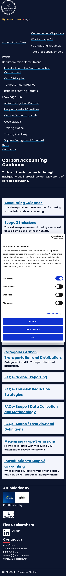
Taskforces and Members (47, 52)
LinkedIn (16, 530)
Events (6, 57)
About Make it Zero (14, 42)
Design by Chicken (27, 572)
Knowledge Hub (12, 97)
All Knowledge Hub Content (21, 103)
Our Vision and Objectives (47, 33)
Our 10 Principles (14, 78)
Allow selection (33, 329)
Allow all (33, 321)
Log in (27, 19)
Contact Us (9, 149)
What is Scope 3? (42, 39)
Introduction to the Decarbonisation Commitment (27, 70)
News (5, 145)
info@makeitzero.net (16, 558)
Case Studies (12, 122)
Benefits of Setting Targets (21, 91)
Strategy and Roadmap (46, 45)
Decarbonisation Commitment (21, 62)
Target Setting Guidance (19, 84)
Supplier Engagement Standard (24, 140)
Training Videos (14, 128)
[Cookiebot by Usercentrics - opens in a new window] (51, 237)
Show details (52, 314)
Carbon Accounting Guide (20, 115)
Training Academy (15, 134)
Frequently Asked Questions (21, 109)
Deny (33, 337)
